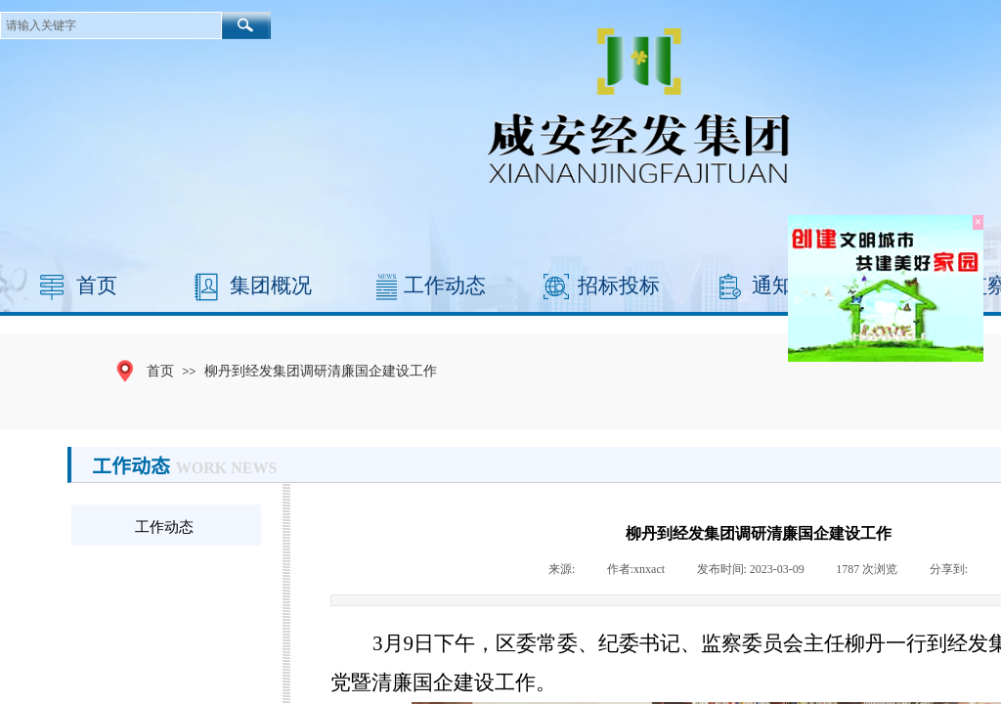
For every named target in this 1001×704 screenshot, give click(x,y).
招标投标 (619, 285)
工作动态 (445, 285)
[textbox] (111, 25)
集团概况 (271, 285)
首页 (96, 285)
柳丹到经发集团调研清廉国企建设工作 (320, 370)
